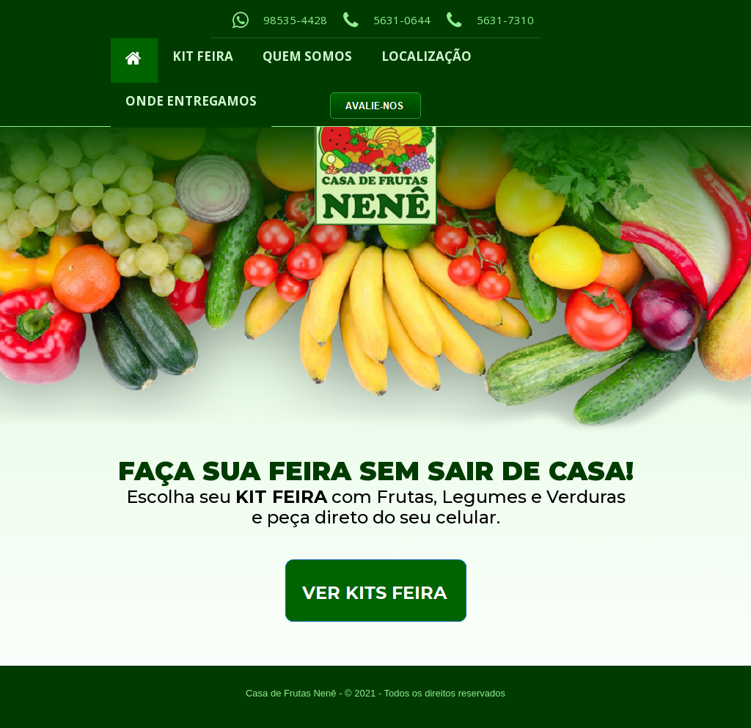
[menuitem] (134, 60)
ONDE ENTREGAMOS (191, 100)
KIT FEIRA (202, 56)
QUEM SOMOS (307, 56)
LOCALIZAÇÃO (426, 56)
